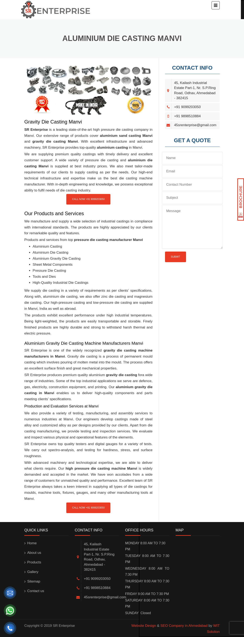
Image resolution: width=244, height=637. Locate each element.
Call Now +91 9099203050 (88, 199)
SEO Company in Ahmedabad (184, 626)
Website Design (143, 626)
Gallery (32, 572)
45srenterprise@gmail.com (195, 125)
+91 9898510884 (187, 116)
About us (34, 553)
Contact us (35, 591)
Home (32, 543)
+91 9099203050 (187, 107)
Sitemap (33, 581)
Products (34, 562)
